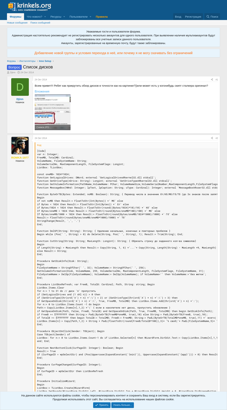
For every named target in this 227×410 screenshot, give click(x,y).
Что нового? (34, 16)
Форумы (15, 16)
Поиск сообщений (40, 22)
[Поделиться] (212, 80)
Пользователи (79, 16)
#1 (217, 79)
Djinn (13, 72)
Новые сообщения (17, 22)
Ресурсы (56, 16)
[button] (45, 16)
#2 (217, 138)
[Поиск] (212, 16)
